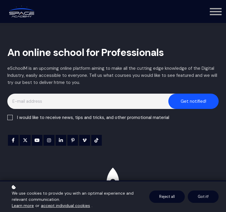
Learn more (23, 205)
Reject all (167, 196)
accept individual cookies (65, 205)
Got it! (203, 196)
